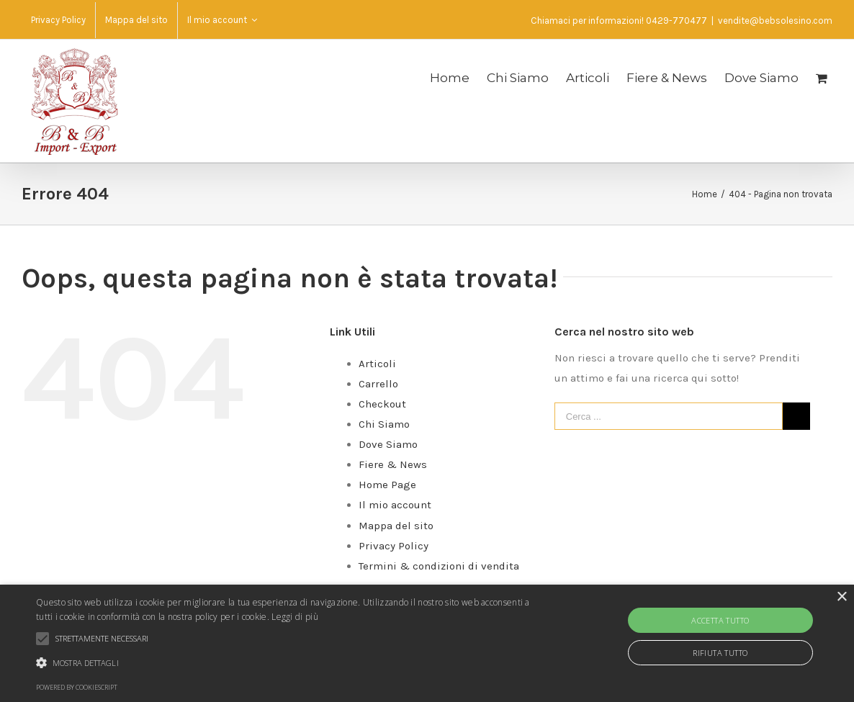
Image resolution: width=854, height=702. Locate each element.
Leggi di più (294, 617)
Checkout (382, 403)
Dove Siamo (388, 444)
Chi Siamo (384, 424)
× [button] (841, 597)
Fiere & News (393, 464)
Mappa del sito (396, 525)
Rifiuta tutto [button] (720, 652)
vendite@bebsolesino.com (775, 20)
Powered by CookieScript (76, 687)
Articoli (377, 363)
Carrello (378, 383)
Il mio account (395, 504)
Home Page (387, 484)
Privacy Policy (393, 545)
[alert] (427, 643)
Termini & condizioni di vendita (439, 565)
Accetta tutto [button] (720, 620)
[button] (290, 663)
